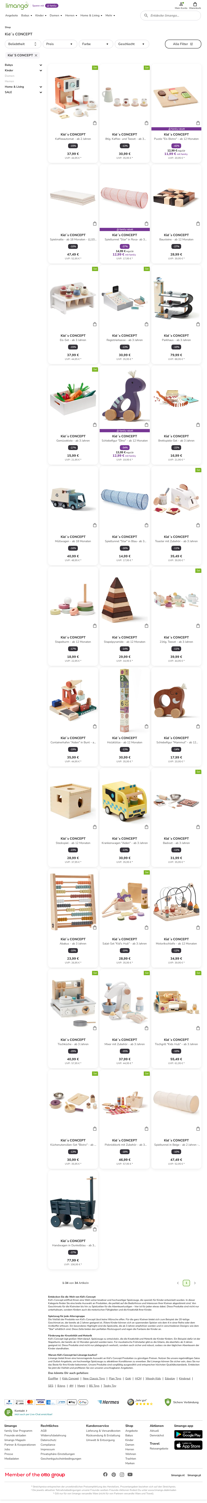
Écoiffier (53, 1381)
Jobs (8, 1452)
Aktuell (154, 1434)
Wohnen (131, 1457)
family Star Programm (19, 1434)
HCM (138, 1381)
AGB (44, 1434)
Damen (130, 1448)
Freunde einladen (15, 1438)
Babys (9, 68)
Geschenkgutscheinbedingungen (61, 1462)
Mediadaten (12, 1462)
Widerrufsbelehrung (54, 1438)
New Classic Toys (94, 1381)
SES (50, 1388)
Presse (9, 1457)
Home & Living (14, 90)
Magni (81, 1388)
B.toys (61, 1388)
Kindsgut (184, 1381)
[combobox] (171, 17)
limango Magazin (15, 1443)
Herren (130, 1452)
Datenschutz (49, 1443)
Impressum (48, 1452)
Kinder (9, 73)
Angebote (132, 1434)
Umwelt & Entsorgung (101, 1443)
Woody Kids (153, 1381)
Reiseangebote (159, 1452)
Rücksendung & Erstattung (103, 1438)
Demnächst (157, 1438)
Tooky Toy (110, 1388)
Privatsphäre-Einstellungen (58, 1457)
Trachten (131, 1462)
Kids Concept (70, 1381)
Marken (130, 1466)
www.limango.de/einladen (162, 1493)
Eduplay (170, 1381)
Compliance (48, 1448)
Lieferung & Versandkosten (104, 1434)
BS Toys (94, 1388)
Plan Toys (115, 1381)
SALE (8, 95)
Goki (128, 1381)
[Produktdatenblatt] (73, 116)
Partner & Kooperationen (20, 1448)
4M (71, 1388)
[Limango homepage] (16, 6)
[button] (195, 6)
